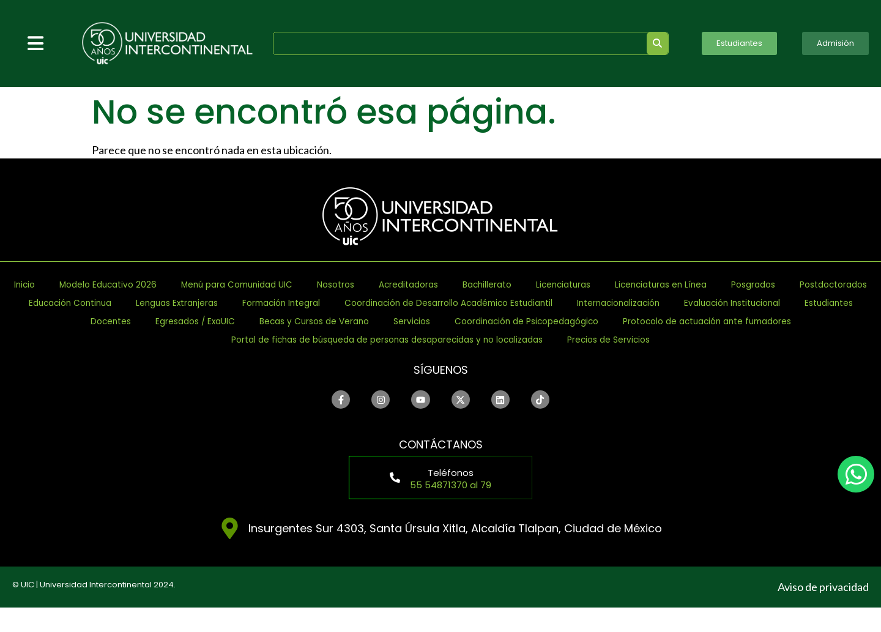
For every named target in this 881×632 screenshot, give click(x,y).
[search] (453, 43)
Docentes (778, 321)
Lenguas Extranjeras (614, 303)
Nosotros (484, 284)
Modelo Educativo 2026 (198, 284)
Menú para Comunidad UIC (361, 284)
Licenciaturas (763, 284)
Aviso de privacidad (823, 611)
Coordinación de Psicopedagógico (504, 340)
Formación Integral (745, 303)
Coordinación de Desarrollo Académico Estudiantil (214, 321)
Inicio (97, 284)
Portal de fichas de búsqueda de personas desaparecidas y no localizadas (374, 358)
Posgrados (258, 303)
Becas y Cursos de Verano (238, 340)
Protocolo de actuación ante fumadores (735, 340)
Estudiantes (695, 321)
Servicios (360, 340)
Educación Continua (481, 303)
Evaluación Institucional (575, 321)
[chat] (856, 474)
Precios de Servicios (658, 358)
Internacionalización (432, 321)
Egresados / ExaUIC (88, 340)
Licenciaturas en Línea (144, 303)
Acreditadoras (573, 284)
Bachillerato (670, 284)
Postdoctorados (356, 303)
